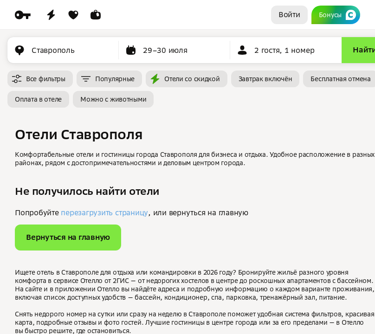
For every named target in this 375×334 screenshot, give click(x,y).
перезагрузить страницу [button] (104, 212)
